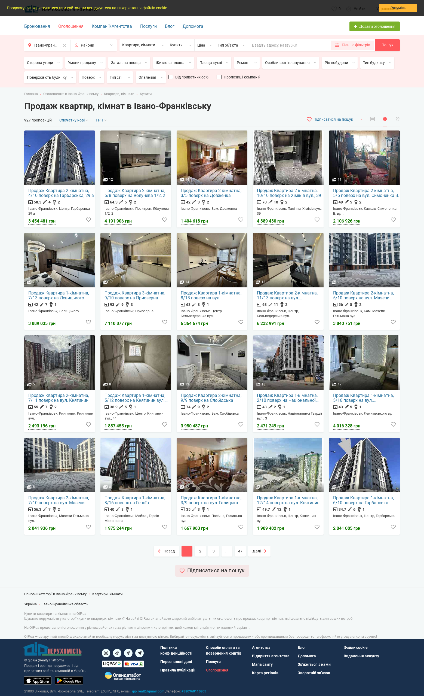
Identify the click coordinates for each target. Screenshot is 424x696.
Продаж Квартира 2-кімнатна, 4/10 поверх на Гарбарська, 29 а (61, 193)
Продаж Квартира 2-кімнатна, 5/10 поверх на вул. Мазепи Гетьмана (363, 296)
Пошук (388, 45)
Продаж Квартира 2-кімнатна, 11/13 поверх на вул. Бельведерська (287, 296)
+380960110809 (194, 691)
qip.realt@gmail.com (148, 691)
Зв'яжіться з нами (314, 664)
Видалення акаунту (361, 656)
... (227, 551)
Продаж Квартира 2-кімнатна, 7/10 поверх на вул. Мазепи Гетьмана (59, 501)
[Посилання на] (106, 653)
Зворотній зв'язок (314, 673)
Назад (166, 551)
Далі (259, 551)
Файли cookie (356, 647)
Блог (169, 26)
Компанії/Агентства (112, 26)
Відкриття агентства (271, 656)
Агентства (261, 647)
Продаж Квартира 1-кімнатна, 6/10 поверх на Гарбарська (363, 501)
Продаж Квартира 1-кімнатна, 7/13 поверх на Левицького (59, 296)
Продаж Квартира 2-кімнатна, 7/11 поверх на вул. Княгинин (59, 398)
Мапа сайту (262, 664)
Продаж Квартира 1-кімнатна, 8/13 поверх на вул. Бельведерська (211, 296)
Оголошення (71, 26)
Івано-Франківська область (65, 605)
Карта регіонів (265, 673)
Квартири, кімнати (119, 94)
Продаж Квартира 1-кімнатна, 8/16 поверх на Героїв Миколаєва (135, 501)
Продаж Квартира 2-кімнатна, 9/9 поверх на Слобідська (211, 398)
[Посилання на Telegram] (139, 653)
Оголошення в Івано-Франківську (71, 94)
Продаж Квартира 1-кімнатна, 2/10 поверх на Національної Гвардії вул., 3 (287, 398)
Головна (31, 94)
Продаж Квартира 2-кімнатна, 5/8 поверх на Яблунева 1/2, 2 (135, 193)
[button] (170, 8)
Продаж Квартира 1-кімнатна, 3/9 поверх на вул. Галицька (211, 501)
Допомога (193, 26)
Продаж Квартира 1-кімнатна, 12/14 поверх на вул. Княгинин (288, 501)
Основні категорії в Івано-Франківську (55, 594)
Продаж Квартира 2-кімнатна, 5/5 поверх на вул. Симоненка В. (364, 193)
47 (240, 551)
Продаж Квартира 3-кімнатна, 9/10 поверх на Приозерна (135, 296)
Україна (30, 605)
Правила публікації (177, 670)
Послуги (148, 26)
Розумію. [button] (398, 8)
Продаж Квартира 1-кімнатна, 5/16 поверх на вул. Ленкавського (363, 398)
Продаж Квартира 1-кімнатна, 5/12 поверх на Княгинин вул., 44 (135, 398)
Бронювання (37, 26)
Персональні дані (176, 661)
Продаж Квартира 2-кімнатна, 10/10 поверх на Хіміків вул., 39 (289, 193)
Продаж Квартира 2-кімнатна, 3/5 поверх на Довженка (211, 193)
